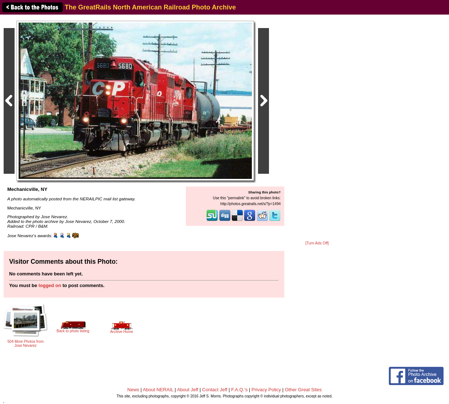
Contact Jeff (214, 389)
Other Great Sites (303, 389)
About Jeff (187, 389)
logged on (50, 285)
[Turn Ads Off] (317, 243)
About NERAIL (158, 389)
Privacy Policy (266, 389)
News (133, 389)
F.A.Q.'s (239, 389)
